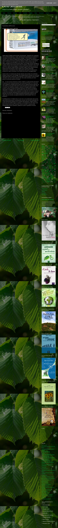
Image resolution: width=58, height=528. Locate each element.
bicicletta (50, 149)
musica (54, 166)
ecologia (51, 154)
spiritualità (44, 177)
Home (4, 13)
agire (43, 145)
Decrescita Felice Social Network (48, 457)
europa (53, 158)
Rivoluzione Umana (45, 485)
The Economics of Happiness (47, 494)
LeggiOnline (49, 163)
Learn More (49, 3)
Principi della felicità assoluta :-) (50, 117)
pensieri (44, 169)
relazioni (48, 172)
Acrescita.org (44, 445)
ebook (45, 154)
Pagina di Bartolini (45, 482)
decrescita (45, 153)
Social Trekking (44, 491)
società (43, 176)
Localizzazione (44, 190)
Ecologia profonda (45, 459)
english (49, 158)
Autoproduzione (45, 188)
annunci (50, 147)
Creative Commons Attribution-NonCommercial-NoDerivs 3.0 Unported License (47, 33)
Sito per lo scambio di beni (47, 489)
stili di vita (51, 177)
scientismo (46, 175)
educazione (51, 156)
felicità (43, 159)
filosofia (48, 159)
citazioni (54, 150)
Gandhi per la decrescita (50, 73)
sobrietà (51, 175)
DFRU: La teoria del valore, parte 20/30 (50, 91)
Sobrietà (43, 191)
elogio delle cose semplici (47, 157)
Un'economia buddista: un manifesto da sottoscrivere (50, 134)
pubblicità (43, 172)
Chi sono (9, 13)
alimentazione (50, 145)
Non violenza (44, 194)
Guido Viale (44, 467)
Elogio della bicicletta (46, 460)
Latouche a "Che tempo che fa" (47, 476)
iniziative (44, 162)
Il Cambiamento (45, 468)
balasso (44, 149)
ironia (53, 162)
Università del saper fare (46, 498)
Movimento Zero (45, 481)
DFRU (54, 153)
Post (43, 43)
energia (43, 158)
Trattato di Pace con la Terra (47, 495)
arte (53, 147)
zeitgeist (54, 181)
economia (44, 156)
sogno (51, 176)
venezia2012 (54, 180)
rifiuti (53, 172)
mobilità (49, 166)
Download (41, 13)
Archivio (47, 13)
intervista (49, 162)
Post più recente (6, 140)
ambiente (44, 147)
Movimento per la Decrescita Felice (48, 478)
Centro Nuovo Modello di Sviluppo (48, 454)
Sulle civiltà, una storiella (50, 64)
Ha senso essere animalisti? (49, 125)
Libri (20, 13)
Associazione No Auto (46, 451)
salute (43, 175)
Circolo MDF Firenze (45, 456)
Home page (21, 140)
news (44, 167)
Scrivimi (25, 13)
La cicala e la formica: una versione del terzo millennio (50, 81)
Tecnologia (44, 193)
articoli (43, 148)
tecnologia (48, 179)
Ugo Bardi (43, 497)
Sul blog (15, 13)
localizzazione (49, 165)
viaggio (44, 181)
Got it (54, 3)
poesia (51, 169)
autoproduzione (53, 148)
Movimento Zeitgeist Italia (46, 479)
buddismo (48, 150)
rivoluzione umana (46, 174)
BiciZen (43, 453)
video (48, 181)
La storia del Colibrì (49, 107)
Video (35, 13)
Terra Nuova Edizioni (46, 492)
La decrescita (44, 475)
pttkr (52, 171)
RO (53, 174)
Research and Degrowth (46, 484)
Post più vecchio (35, 140)
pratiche (48, 170)
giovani (53, 159)
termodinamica (47, 180)
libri (55, 163)
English (30, 13)
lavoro (43, 163)
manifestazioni (44, 166)
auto (47, 148)
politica (43, 170)
